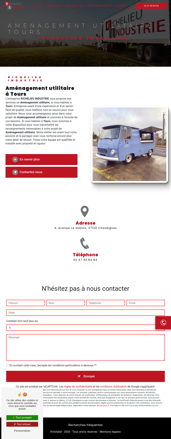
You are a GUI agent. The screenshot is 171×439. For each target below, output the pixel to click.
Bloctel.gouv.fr (103, 405)
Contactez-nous (27, 172)
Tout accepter (22, 417)
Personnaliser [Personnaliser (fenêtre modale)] (22, 430)
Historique (53, 6)
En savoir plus (26, 159)
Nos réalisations (98, 6)
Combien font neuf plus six (22, 321)
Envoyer (89, 376)
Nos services (74, 6)
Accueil (36, 6)
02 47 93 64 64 (151, 5)
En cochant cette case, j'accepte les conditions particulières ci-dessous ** (53, 365)
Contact (120, 6)
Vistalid (57, 431)
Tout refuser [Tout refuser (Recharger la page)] (22, 424)
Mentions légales (110, 431)
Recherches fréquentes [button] (85, 425)
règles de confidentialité (78, 386)
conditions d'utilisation (113, 386)
